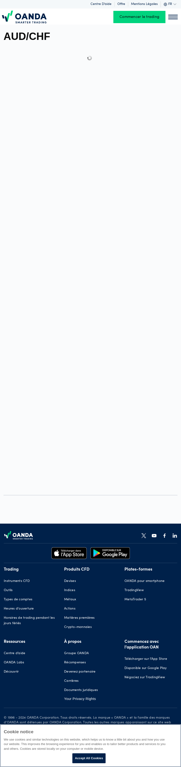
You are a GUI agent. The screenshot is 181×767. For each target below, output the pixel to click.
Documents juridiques (81, 690)
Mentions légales (144, 4)
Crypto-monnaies (78, 627)
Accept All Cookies (89, 758)
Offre (121, 4)
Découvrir (11, 672)
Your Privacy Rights (80, 699)
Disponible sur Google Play (145, 668)
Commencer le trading (139, 17)
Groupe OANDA (76, 653)
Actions (69, 608)
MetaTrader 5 (135, 599)
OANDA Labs (14, 662)
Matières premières (79, 618)
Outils (8, 590)
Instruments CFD (17, 581)
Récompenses (75, 662)
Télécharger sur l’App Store (145, 659)
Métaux (70, 599)
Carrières (71, 681)
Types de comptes (18, 599)
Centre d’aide (100, 4)
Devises (70, 581)
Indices (69, 590)
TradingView (134, 590)
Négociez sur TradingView (144, 677)
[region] (90, 745)
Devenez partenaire (80, 672)
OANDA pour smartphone (144, 581)
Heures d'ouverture (19, 608)
